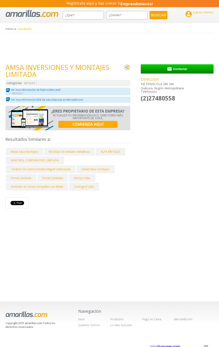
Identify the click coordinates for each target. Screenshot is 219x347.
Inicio (81, 319)
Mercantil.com (183, 319)
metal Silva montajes (95, 169)
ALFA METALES (110, 152)
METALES (29, 83)
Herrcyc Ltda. (82, 178)
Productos (117, 319)
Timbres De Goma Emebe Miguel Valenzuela (41, 169)
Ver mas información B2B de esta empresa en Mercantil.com (47, 100)
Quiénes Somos (89, 325)
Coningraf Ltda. (84, 187)
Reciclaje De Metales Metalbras (69, 152)
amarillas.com (32, 13)
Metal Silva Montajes (24, 152)
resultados (25, 29)
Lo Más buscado (121, 325)
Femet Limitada (21, 178)
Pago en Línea (151, 319)
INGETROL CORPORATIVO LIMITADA (35, 160)
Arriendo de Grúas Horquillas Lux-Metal (37, 187)
